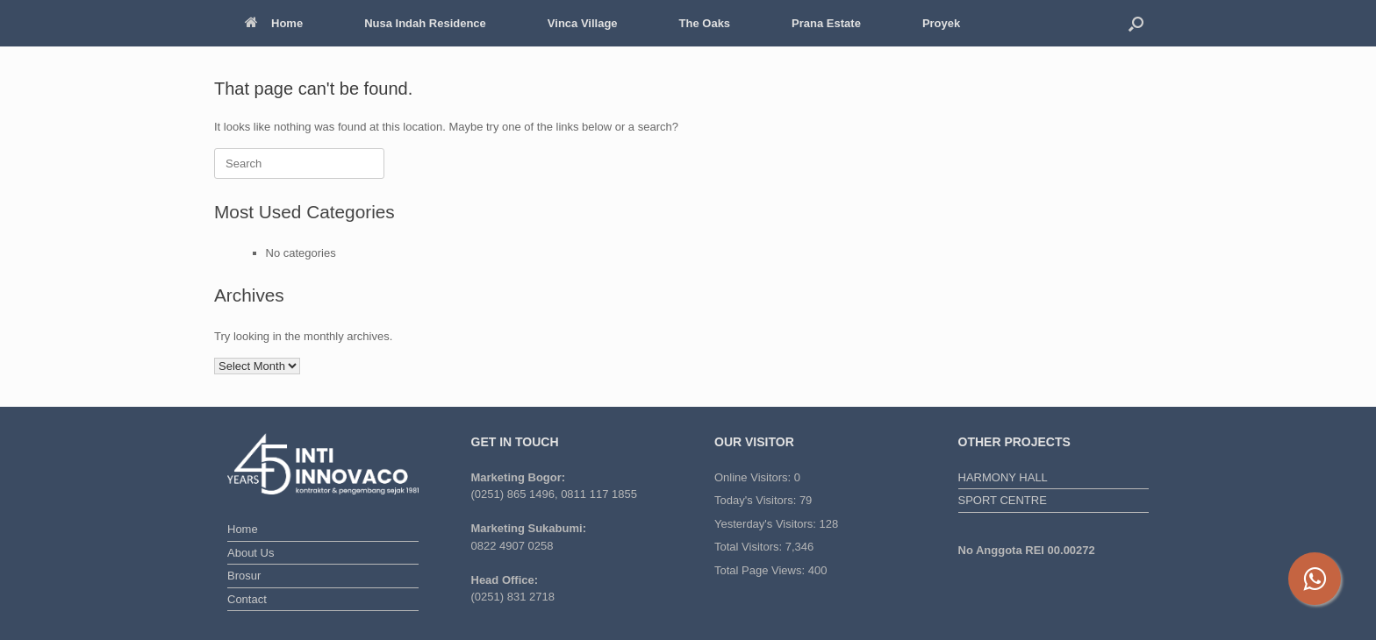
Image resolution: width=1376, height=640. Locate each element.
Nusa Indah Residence (425, 23)
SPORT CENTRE (1002, 500)
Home (274, 23)
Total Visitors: (749, 546)
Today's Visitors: (756, 500)
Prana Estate (826, 23)
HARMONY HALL (1003, 477)
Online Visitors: (754, 477)
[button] (1136, 23)
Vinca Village (583, 23)
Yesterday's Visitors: (767, 523)
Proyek (941, 23)
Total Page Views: (761, 570)
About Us (250, 552)
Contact (247, 599)
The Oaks (705, 23)
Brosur (244, 575)
